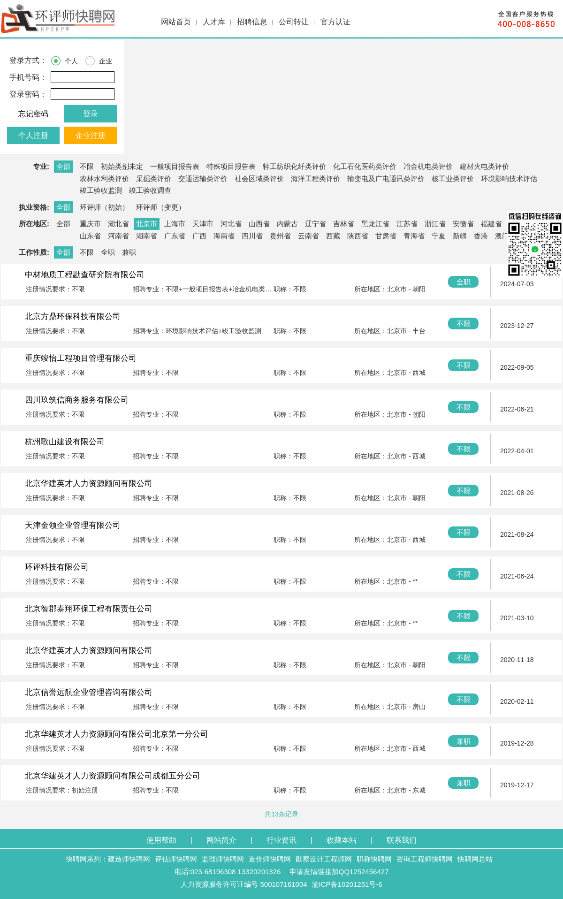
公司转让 (294, 22)
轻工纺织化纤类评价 (294, 166)
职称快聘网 (374, 859)
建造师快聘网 (129, 859)
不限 (87, 166)
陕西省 (357, 236)
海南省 (224, 236)
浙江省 (435, 224)
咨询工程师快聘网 (424, 859)
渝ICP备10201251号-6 (347, 884)
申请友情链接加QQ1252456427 (339, 872)
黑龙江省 (375, 224)
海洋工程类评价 (315, 179)
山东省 (90, 236)
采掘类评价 (153, 179)
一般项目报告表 (174, 166)
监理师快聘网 (223, 859)
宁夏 (439, 236)
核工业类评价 (453, 179)
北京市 (146, 224)
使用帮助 (161, 840)
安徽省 (463, 224)
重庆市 (90, 224)
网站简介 (221, 840)
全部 (63, 166)
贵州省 (280, 236)
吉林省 (343, 224)
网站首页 (176, 22)
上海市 (174, 224)
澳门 (502, 236)
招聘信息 (252, 22)
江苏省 (407, 224)
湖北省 (118, 224)
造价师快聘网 (270, 859)
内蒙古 (287, 224)
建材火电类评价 (484, 166)
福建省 (491, 224)
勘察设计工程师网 (324, 859)
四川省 (252, 236)
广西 (199, 236)
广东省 (174, 236)
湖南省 (146, 236)
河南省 (118, 236)
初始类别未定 (122, 166)
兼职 (129, 252)
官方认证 (335, 22)
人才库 (214, 22)
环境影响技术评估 (509, 179)
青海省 (414, 236)
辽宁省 (315, 224)
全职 (108, 252)
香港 (481, 236)
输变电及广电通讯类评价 (386, 179)
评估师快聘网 (176, 859)
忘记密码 (33, 114)
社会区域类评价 (259, 179)
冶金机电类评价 (428, 166)
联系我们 (402, 840)
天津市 (202, 224)
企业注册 (91, 135)
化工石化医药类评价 (364, 166)
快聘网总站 (475, 859)
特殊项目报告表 (231, 166)
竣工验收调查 (150, 190)
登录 (90, 114)
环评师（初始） (104, 207)
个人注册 (33, 135)
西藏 (333, 236)
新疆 (460, 236)
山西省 (259, 224)
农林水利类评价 (104, 179)
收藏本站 (342, 840)
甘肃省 (385, 236)
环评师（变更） (160, 207)
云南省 (308, 236)
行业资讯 (281, 840)
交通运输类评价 (203, 179)
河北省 (231, 224)
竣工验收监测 (101, 190)
